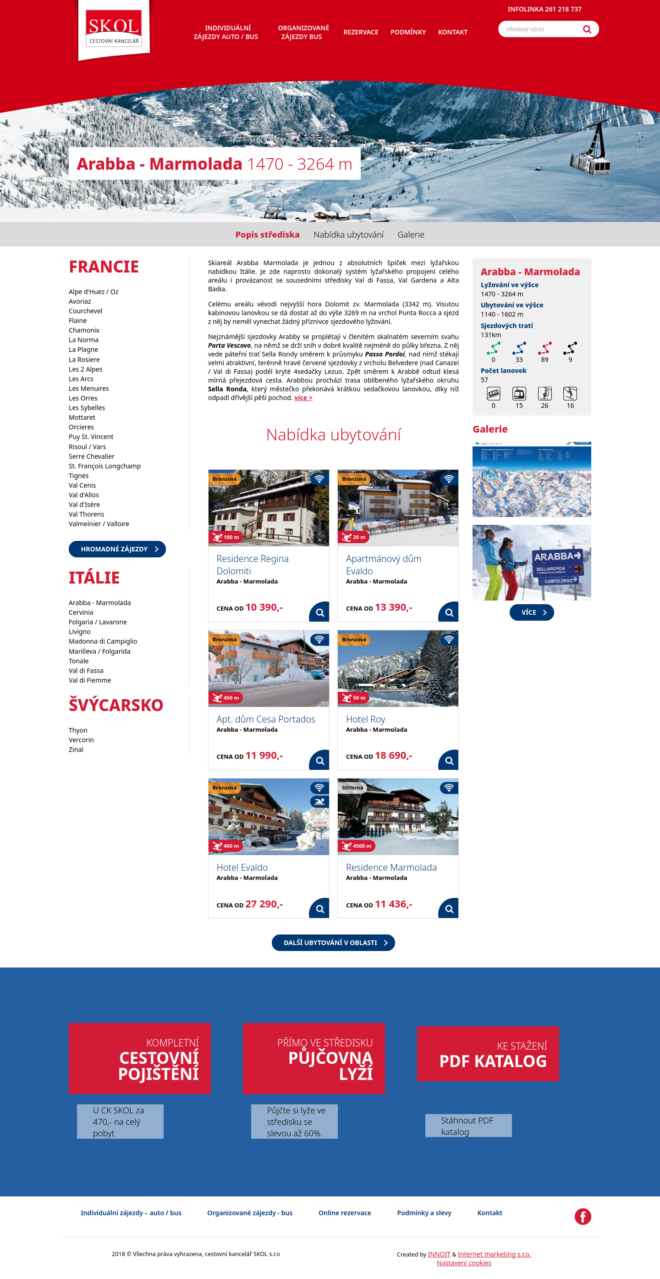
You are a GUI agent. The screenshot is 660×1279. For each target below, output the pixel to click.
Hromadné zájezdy (114, 549)
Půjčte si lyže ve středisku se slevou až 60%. (296, 1121)
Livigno (80, 631)
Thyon (78, 730)
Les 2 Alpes (85, 369)
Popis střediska (268, 234)
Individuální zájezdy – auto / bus (131, 1212)
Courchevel (86, 310)
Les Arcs (81, 378)
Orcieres (81, 427)
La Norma (84, 339)
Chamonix (84, 330)
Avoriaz (80, 301)
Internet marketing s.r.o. (494, 1254)
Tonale (79, 660)
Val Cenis (82, 485)
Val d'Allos (84, 494)
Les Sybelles (87, 407)
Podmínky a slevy (424, 1212)
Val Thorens (86, 514)
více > (303, 397)
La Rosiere (84, 359)
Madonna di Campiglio (103, 641)
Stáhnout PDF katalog (467, 1125)
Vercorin (81, 739)
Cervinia (81, 612)
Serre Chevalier (92, 456)
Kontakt (490, 1212)
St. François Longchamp (105, 466)
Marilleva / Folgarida (100, 651)
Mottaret (82, 417)
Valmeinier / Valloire (99, 523)
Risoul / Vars (87, 446)
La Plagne (83, 349)
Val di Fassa (86, 670)
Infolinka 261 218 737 (545, 11)
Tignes (79, 475)
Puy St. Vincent (91, 436)
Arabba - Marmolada (100, 602)
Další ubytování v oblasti (330, 942)
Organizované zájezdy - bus (249, 1212)
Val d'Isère (84, 504)
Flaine (78, 320)
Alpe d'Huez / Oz (93, 291)
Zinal (76, 749)
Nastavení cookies (464, 1262)
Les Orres (83, 398)
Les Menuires (89, 388)
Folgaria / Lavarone (98, 621)
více (529, 612)
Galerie (410, 234)
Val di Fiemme (90, 680)
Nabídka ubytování (349, 234)
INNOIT (439, 1254)
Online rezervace (345, 1212)
